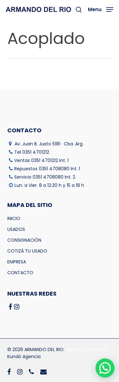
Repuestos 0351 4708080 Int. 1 (47, 168)
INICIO (13, 218)
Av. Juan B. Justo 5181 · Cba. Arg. (49, 144)
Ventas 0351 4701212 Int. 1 (41, 160)
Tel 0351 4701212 (31, 152)
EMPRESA (16, 262)
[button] (100, 9)
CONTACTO (20, 272)
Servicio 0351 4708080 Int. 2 (44, 177)
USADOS (16, 229)
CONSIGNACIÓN (24, 240)
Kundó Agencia (24, 356)
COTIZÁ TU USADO (27, 251)
